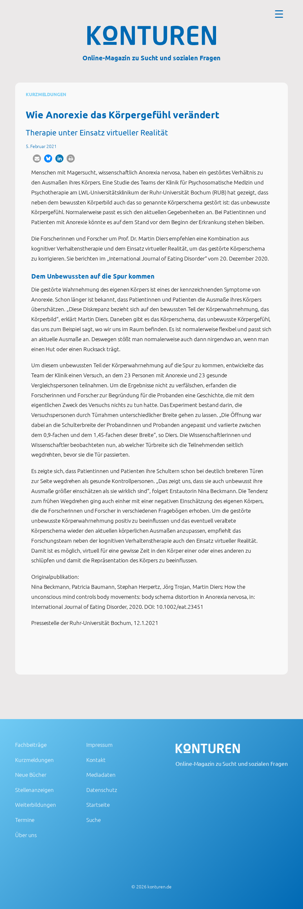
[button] (37, 158)
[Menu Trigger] (279, 14)
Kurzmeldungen (46, 94)
